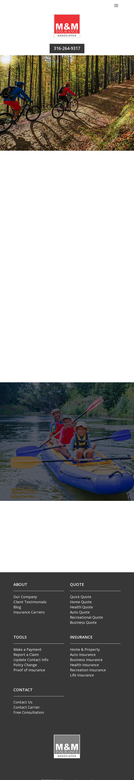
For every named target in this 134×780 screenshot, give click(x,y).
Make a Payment (27, 649)
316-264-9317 (67, 48)
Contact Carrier (26, 706)
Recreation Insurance (88, 669)
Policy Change (25, 664)
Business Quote (83, 622)
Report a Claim (26, 654)
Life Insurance (82, 674)
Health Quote (81, 606)
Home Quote (81, 601)
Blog (17, 606)
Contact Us (22, 701)
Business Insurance (86, 659)
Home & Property (85, 649)
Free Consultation (28, 711)
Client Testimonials (29, 601)
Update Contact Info (30, 659)
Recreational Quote (86, 616)
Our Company (25, 596)
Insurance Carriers (29, 611)
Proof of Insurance (29, 669)
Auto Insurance (83, 654)
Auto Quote (80, 611)
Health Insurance (84, 664)
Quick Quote (80, 596)
